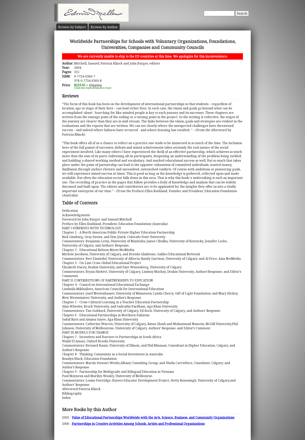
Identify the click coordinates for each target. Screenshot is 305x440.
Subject (72, 27)
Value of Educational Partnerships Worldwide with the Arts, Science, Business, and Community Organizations (153, 417)
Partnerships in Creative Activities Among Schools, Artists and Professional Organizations (138, 424)
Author (104, 27)
